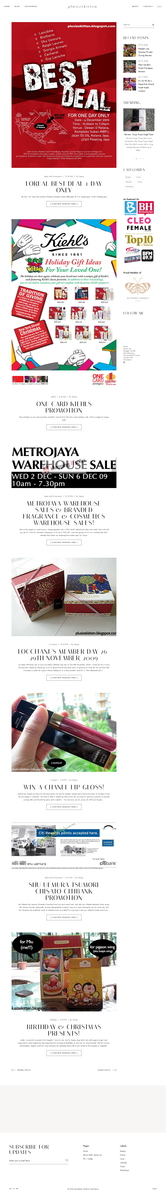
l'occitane (53, 644)
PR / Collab (88, 1159)
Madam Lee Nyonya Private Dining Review (145, 52)
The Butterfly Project (131, 355)
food (138, 177)
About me (127, 348)
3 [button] (139, 158)
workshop (130, 186)
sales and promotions (53, 176)
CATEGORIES (31, 6)
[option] (138, 130)
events (122, 1155)
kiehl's (53, 396)
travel (139, 182)
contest (54, 780)
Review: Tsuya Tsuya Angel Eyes (139, 134)
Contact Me (128, 357)
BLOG (17, 6)
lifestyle (129, 182)
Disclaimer (127, 359)
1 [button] (134, 158)
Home (7, 6)
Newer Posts (21, 1070)
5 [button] (143, 158)
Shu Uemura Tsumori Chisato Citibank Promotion (64, 891)
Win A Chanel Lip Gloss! (64, 787)
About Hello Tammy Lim (92, 1155)
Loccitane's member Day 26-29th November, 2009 (64, 655)
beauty (128, 177)
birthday (53, 1019)
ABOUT (135, 6)
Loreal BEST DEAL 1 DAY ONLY (64, 187)
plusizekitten (82, 6)
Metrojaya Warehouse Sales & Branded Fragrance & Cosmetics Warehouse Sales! (64, 513)
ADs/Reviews (129, 353)
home (125, 346)
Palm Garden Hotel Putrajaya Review (145, 68)
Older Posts (107, 1070)
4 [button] (141, 158)
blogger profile (129, 350)
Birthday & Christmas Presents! (64, 1030)
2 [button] (136, 158)
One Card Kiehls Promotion (64, 407)
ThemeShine (94, 1189)
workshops (124, 1170)
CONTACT (148, 6)
